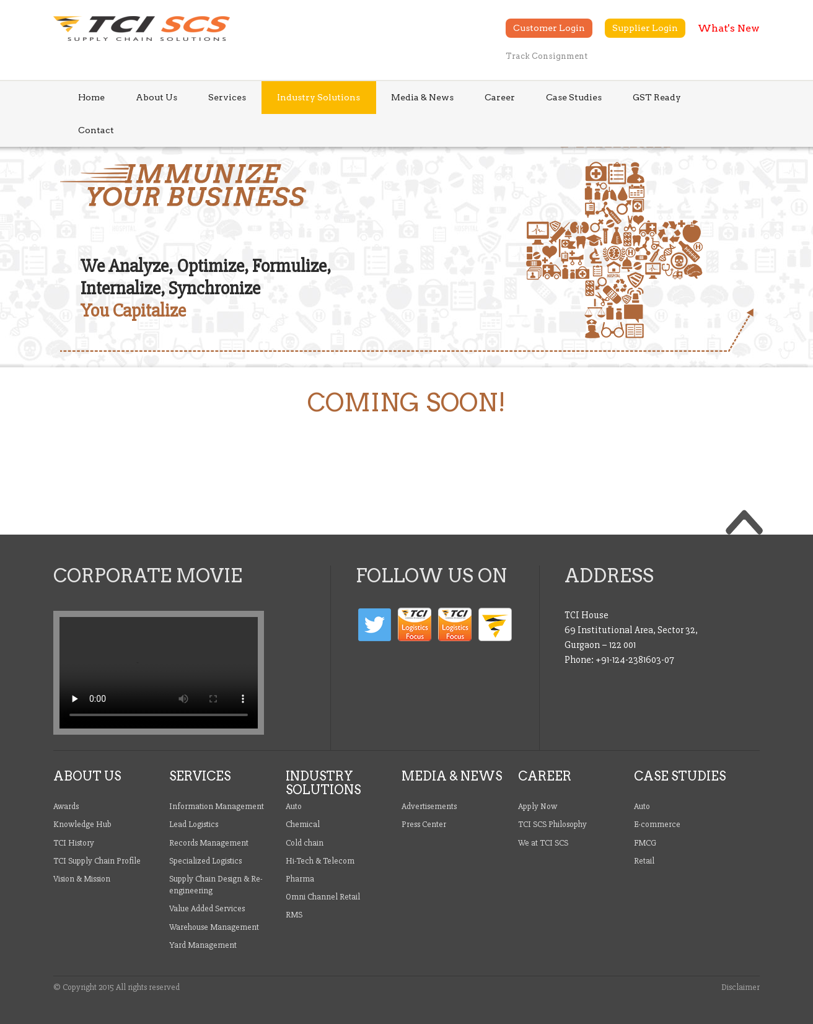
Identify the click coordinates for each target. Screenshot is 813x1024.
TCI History (73, 843)
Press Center (424, 824)
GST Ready (657, 97)
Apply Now (537, 806)
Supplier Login (645, 28)
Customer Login (549, 28)
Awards (66, 806)
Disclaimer (740, 987)
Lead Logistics (193, 824)
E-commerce (657, 824)
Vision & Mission (81, 878)
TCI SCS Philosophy (552, 824)
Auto (294, 806)
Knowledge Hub (82, 824)
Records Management (208, 843)
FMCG (645, 843)
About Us (156, 97)
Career (500, 97)
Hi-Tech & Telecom (320, 861)
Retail (644, 861)
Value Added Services (207, 908)
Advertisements (429, 806)
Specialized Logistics (205, 861)
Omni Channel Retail (323, 896)
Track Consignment (546, 56)
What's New (729, 28)
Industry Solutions (318, 97)
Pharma (300, 878)
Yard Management (203, 945)
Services (227, 97)
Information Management (216, 806)
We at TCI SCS (543, 843)
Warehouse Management (214, 927)
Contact (96, 130)
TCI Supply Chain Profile (97, 861)
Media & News (422, 97)
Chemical (303, 824)
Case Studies (574, 97)
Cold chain (304, 843)
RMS (294, 914)
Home (91, 97)
